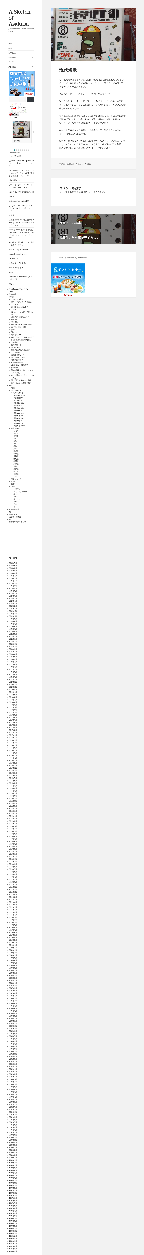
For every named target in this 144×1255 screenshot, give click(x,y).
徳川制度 (17, 141)
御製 (13, 484)
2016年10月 (13, 742)
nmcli (11, 196)
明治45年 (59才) (19, 426)
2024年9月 (13, 619)
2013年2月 (13, 851)
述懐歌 (16, 456)
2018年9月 (13, 694)
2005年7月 (13, 1036)
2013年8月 (13, 836)
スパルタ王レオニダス (19, 307)
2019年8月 (13, 689)
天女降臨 (14, 322)
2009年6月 (13, 960)
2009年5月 (13, 963)
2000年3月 (13, 1152)
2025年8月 (13, 591)
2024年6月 (13, 626)
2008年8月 (13, 978)
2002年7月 (13, 1107)
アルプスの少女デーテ (19, 299)
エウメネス (15, 304)
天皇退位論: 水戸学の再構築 (21, 324)
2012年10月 (13, 861)
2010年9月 (13, 925)
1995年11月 (13, 1231)
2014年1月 (13, 823)
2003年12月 (13, 1079)
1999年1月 (13, 1178)
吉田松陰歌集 (16, 390)
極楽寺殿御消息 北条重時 (20, 350)
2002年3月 (13, 1109)
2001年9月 (13, 1117)
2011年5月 (13, 904)
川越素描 (14, 342)
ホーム (11, 43)
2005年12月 (13, 1023)
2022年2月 (13, 667)
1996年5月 (13, 1223)
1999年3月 (13, 1173)
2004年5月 (13, 1066)
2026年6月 (13, 565)
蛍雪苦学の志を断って (17, 522)
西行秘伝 (14, 367)
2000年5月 (13, 1150)
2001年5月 (13, 1127)
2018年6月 (13, 702)
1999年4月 (13, 1170)
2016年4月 (13, 758)
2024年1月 (13, 639)
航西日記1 (12, 66)
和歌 (10, 385)
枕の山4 (16, 501)
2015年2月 (13, 791)
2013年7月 (13, 839)
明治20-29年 (18, 398)
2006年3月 (13, 1016)
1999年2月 (13, 1175)
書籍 (10, 48)
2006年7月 (13, 1006)
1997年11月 (13, 1193)
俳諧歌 (16, 474)
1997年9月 (13, 1198)
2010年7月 (13, 930)
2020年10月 (13, 687)
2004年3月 (13, 1071)
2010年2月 (13, 942)
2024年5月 (13, 629)
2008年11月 (13, 975)
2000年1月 (13, 1157)
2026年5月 (13, 568)
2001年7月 (13, 1122)
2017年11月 (13, 710)
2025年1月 (13, 608)
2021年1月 (13, 679)
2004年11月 (13, 1051)
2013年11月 (13, 828)
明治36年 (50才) (19, 403)
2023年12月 (13, 641)
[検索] (30, 99)
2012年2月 (13, 882)
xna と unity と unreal (18, 249)
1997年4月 (13, 1211)
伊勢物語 (12, 294)
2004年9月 (13, 1056)
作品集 (11, 297)
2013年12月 (13, 826)
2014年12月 (13, 796)
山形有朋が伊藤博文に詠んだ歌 (21, 192)
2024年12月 (13, 611)
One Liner (13, 117)
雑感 (89, 164)
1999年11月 (13, 1160)
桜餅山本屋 (13, 514)
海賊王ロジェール (18, 355)
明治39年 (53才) (19, 410)
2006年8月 (13, 1003)
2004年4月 (13, 1069)
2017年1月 (13, 735)
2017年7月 (13, 720)
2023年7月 (13, 651)
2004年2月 (13, 1074)
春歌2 (16, 436)
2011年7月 (13, 899)
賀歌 (15, 448)
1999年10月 (13, 1162)
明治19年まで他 (19, 395)
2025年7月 (13, 593)
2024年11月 (13, 613)
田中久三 (12, 53)
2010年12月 (13, 917)
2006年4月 (13, 1013)
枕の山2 (16, 496)
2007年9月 (13, 988)
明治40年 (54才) (19, 413)
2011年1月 (13, 915)
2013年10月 (13, 831)
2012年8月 (13, 866)
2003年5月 (13, 1094)
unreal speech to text (18, 254)
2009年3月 (13, 968)
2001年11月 (13, 1112)
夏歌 (15, 438)
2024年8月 (13, 621)
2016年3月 (13, 760)
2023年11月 (13, 644)
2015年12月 (13, 768)
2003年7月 (13, 1092)
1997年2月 (13, 1213)
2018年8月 (13, 697)
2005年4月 (13, 1041)
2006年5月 (13, 1011)
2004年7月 (13, 1061)
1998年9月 (13, 1188)
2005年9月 (13, 1031)
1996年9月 (13, 1221)
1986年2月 (13, 1251)
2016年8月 (13, 748)
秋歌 (15, 441)
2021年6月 (13, 677)
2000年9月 (13, 1142)
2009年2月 (13, 970)
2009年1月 (13, 973)
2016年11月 (13, 740)
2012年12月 (13, 856)
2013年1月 (13, 854)
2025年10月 (13, 586)
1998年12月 (13, 1180)
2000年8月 (13, 1145)
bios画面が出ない (16, 180)
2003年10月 (13, 1084)
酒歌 (15, 476)
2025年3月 (13, 603)
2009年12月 (13, 947)
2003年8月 (13, 1089)
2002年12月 (13, 1104)
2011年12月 (13, 887)
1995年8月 (13, 1236)
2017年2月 (13, 732)
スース (13, 309)
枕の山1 (16, 494)
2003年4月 (13, 1097)
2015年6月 (13, 780)
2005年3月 (13, 1044)
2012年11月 (13, 859)
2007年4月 (13, 990)
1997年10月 (13, 1195)
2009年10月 (13, 953)
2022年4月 (13, 664)
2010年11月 (13, 920)
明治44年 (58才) (19, 423)
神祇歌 (16, 461)
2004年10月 (13, 1054)
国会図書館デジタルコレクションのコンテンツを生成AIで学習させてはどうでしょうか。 (21, 173)
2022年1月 (13, 669)
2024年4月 (13, 631)
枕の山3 (16, 499)
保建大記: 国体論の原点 (20, 317)
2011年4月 (13, 907)
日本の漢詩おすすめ (17, 267)
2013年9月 (13, 834)
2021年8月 (13, 674)
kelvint (80, 164)
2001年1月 (13, 1132)
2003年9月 (13, 1087)
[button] (14, 150)
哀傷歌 (16, 451)
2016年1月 (13, 765)
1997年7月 (13, 1203)
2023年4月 (13, 659)
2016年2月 (13, 763)
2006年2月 (13, 1018)
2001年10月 (13, 1114)
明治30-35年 (18, 400)
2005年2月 (13, 1046)
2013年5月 (13, 844)
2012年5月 (13, 874)
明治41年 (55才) (19, 415)
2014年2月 (13, 821)
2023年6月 (13, 654)
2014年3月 (13, 818)
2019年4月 (13, 692)
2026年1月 (13, 578)
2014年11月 (13, 798)
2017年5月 (13, 725)
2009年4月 (13, 965)
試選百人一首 (16, 479)
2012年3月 (13, 879)
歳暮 (15, 504)
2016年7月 (13, 750)
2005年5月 (13, 1039)
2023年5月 (13, 656)
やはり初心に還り (16, 156)
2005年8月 (13, 1033)
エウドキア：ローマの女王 (21, 302)
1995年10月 (13, 1233)
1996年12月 (13, 1216)
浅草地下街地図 (15, 517)
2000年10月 (13, 1140)
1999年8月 (13, 1168)
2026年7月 (13, 563)
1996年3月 (13, 1226)
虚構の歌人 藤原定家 (19, 365)
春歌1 (16, 433)
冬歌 (15, 443)
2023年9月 (13, 649)
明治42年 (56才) (19, 418)
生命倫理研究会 (17, 362)
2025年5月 (13, 598)
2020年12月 (13, 682)
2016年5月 (13, 755)
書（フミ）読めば (20, 491)
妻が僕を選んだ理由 (18, 327)
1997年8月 (13, 1200)
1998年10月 (13, 1185)
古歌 (13, 388)
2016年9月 (13, 745)
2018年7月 (13, 700)
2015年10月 (13, 770)
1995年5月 (13, 1238)
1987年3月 (13, 1246)
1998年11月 (13, 1183)
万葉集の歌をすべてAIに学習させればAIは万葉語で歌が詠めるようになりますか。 (21, 222)
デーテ (11, 62)
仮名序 (16, 431)
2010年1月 (13, 945)
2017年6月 (13, 722)
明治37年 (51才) (19, 405)
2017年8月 (13, 717)
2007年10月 (13, 985)
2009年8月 (13, 958)
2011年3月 (13, 909)
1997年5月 (13, 1208)
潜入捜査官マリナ (18, 357)
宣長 (13, 486)
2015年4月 (13, 786)
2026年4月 (13, 570)
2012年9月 (13, 864)
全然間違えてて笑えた (18, 263)
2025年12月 (13, 581)
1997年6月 (13, 1206)
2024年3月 (13, 634)
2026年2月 (13, 575)
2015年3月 (13, 788)
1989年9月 (13, 1241)
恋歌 (15, 446)
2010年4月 (13, 937)
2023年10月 (13, 646)
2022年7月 (13, 662)
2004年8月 (13, 1059)
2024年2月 (13, 636)
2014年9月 (13, 803)
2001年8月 (13, 1119)
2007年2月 (13, 995)
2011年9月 (13, 894)
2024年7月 (13, 624)
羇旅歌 (16, 453)
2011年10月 (13, 892)
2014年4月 (13, 816)
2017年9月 (13, 715)
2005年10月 (13, 1028)
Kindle (11, 292)
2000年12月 (13, 1135)
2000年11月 (13, 1137)
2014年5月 (13, 813)
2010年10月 (13, 922)
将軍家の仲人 (16, 335)
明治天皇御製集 (17, 393)
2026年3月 (13, 573)
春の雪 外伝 (15, 347)
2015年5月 (13, 783)
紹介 (10, 519)
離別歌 (16, 459)
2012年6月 (13, 872)
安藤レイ (14, 329)
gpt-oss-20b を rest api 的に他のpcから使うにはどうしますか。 (21, 163)
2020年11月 (13, 684)
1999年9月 (13, 1165)
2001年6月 (13, 1125)
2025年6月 (13, 596)
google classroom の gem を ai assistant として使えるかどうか (21, 208)
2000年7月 (13, 1147)
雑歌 (15, 466)
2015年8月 (13, 775)
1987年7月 (13, 1243)
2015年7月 (13, 778)
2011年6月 (13, 902)
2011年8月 (13, 897)
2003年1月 (13, 1102)
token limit (13, 258)
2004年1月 (13, 1076)
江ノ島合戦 (15, 352)
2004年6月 (13, 1064)
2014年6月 (13, 811)
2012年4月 (13, 877)
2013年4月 (13, 846)
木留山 (11, 215)
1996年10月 (13, 1218)
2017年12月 (13, 707)
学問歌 (16, 471)
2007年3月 (13, 993)
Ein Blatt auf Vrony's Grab (19, 289)
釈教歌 (16, 464)
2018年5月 (13, 705)
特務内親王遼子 (17, 360)
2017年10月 (13, 712)
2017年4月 (13, 727)
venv (11, 272)
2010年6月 (13, 932)
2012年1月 (13, 884)
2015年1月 (13, 793)
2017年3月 (13, 730)
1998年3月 (13, 1190)
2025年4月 (13, 601)
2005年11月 (13, 1026)
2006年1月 (13, 1021)
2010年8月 (13, 927)
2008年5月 (13, 980)
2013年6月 (13, 841)
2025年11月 (13, 583)
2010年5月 (13, 935)
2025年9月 (13, 588)
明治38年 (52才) (19, 408)
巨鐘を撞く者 (16, 345)
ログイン (87, 191)
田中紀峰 (12, 57)
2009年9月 (13, 955)
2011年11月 (13, 889)
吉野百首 (17, 489)
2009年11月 (13, 950)
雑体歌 (16, 469)
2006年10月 (13, 1001)
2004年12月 (13, 1049)
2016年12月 (13, 737)
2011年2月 (13, 912)
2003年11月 (13, 1081)
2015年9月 (13, 773)
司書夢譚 (14, 319)
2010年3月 (13, 940)
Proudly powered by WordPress (73, 257)
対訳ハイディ (16, 332)
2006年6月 (13, 1008)
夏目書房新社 (14, 509)
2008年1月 (13, 983)
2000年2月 (13, 1155)
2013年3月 (13, 849)
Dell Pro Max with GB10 (19, 201)
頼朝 (13, 481)
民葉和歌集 (15, 428)
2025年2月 (13, 606)
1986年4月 (13, 1248)
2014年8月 (13, 806)
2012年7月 (13, 869)
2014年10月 (13, 801)
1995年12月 (13, 1228)
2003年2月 (13, 1099)
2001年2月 (13, 1130)
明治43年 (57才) (19, 421)
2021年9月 (13, 672)
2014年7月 (13, 808)
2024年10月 (13, 616)
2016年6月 (13, 753)
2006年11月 (13, 998)
